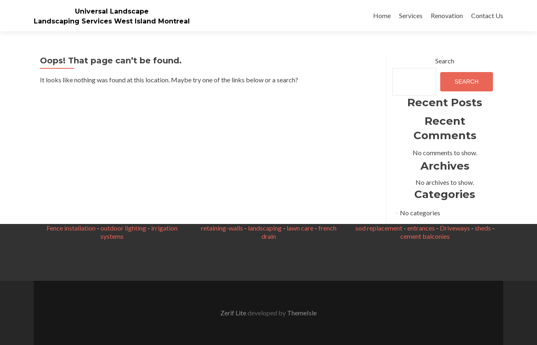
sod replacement (378, 228)
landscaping (265, 228)
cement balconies (425, 236)
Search (444, 61)
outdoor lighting (123, 228)
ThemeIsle (302, 313)
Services (411, 15)
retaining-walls (222, 228)
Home (382, 15)
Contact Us (487, 15)
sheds (483, 228)
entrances (421, 228)
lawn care (300, 228)
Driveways (455, 228)
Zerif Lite (233, 313)
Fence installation (71, 228)
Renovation (447, 15)
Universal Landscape (112, 11)
